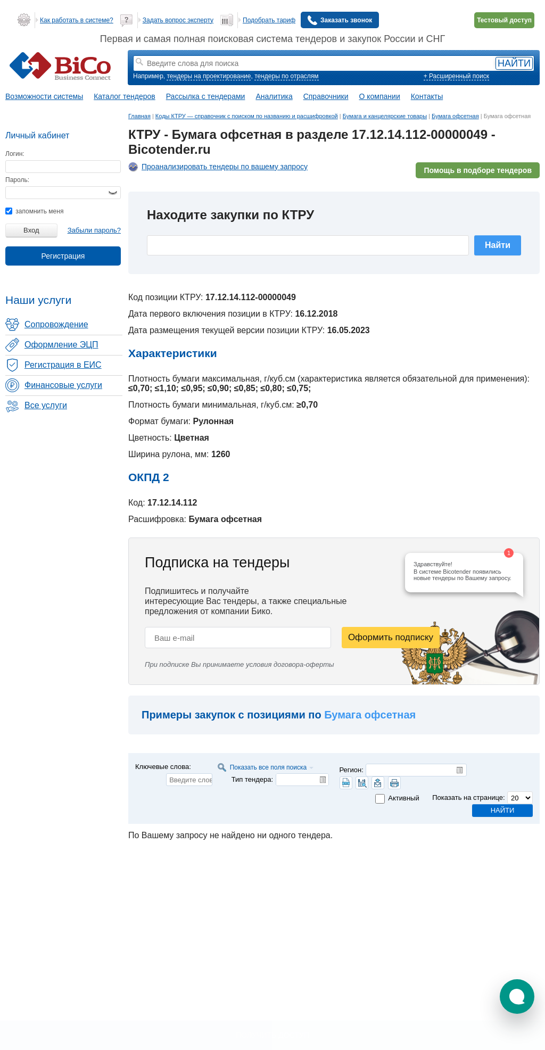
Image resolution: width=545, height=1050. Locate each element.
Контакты (427, 96)
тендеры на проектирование (209, 76)
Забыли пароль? (94, 230)
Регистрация (63, 256)
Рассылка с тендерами (205, 96)
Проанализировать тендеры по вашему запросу (225, 166)
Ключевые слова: (163, 767)
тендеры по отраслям (286, 76)
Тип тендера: (252, 779)
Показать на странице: (468, 797)
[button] (517, 996)
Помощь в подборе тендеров (478, 170)
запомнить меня (34, 211)
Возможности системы (44, 96)
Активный (403, 798)
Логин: (14, 154)
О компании (379, 96)
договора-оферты (304, 664)
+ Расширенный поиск (456, 76)
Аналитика (273, 96)
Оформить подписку (390, 637)
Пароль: (17, 180)
